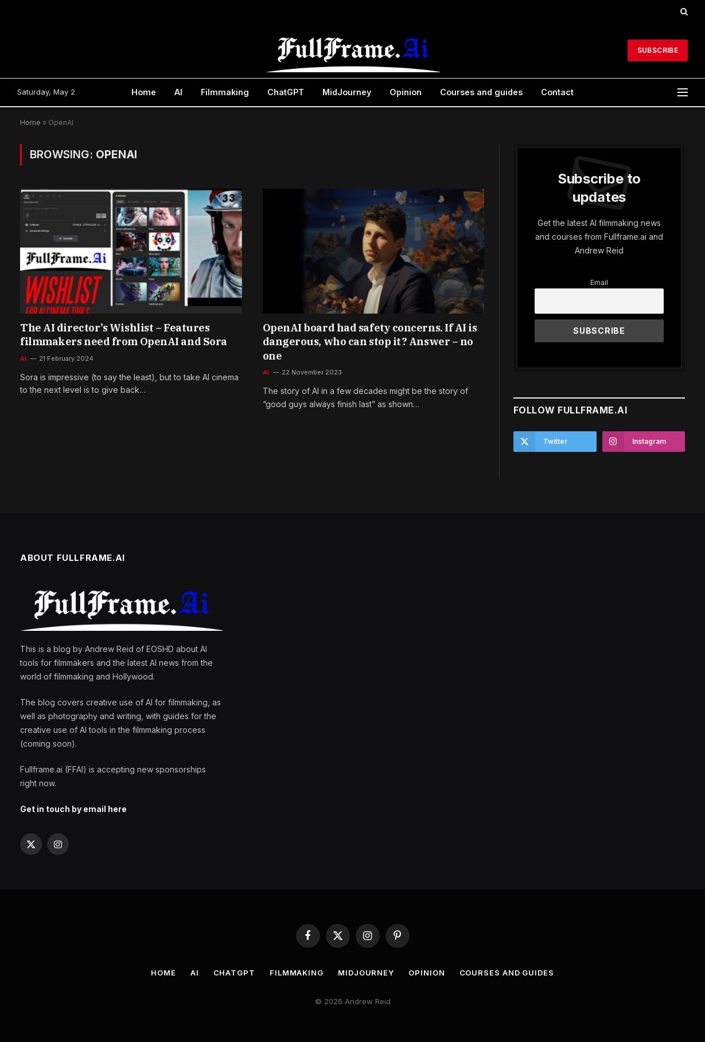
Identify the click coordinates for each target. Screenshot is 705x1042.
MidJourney (346, 92)
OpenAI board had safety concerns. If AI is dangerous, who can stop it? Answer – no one (370, 341)
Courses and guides (481, 92)
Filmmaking (225, 92)
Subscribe (657, 50)
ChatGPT (285, 92)
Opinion (405, 92)
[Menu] (682, 93)
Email (599, 282)
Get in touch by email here (73, 809)
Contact (557, 92)
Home (143, 92)
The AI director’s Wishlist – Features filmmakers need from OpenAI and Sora (123, 334)
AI (178, 92)
